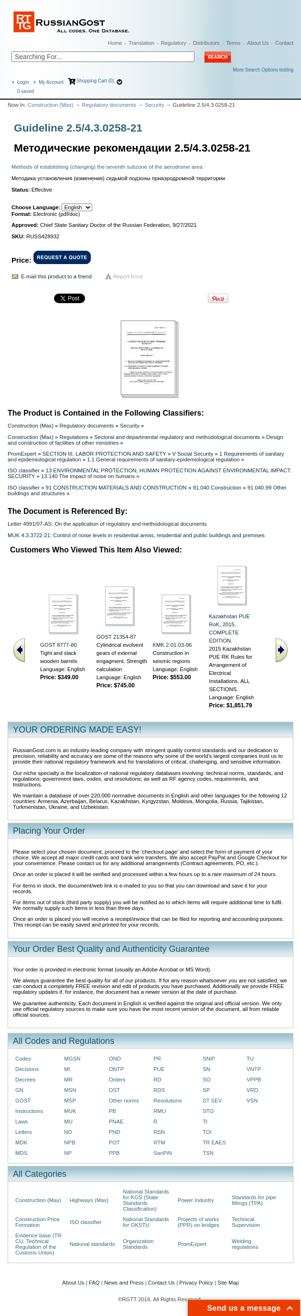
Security (154, 105)
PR (157, 1058)
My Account (51, 82)
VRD (252, 1090)
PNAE (116, 1121)
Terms (233, 43)
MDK (21, 1142)
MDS (21, 1153)
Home (115, 43)
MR (68, 1079)
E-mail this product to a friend (56, 276)
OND (115, 1058)
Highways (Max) (89, 1200)
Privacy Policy (196, 1282)
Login (23, 82)
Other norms (124, 1100)
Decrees (25, 1079)
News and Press (124, 1282)
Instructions (29, 1111)
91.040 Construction (217, 487)
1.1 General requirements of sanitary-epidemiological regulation (163, 459)
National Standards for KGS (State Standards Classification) (146, 1200)
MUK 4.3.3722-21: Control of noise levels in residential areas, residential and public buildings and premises (136, 535)
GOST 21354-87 (116, 637)
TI (205, 1121)
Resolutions (167, 1100)
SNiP (209, 1058)
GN (19, 1090)
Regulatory (173, 43)
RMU (159, 1111)
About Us (258, 43)
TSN (208, 1153)
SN (206, 1069)
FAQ (94, 1282)
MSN (70, 1090)
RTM (159, 1142)
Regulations (74, 437)
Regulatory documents (109, 105)
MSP (70, 1100)
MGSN (72, 1058)
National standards (92, 1244)
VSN (252, 1100)
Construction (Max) (51, 105)
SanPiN (162, 1153)
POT (114, 1142)
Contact (284, 43)
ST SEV (212, 1100)
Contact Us (161, 1282)
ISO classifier (24, 470)
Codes (23, 1058)
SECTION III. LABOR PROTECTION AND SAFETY (104, 454)
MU (68, 1121)
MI (67, 1069)
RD (157, 1079)
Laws (21, 1121)
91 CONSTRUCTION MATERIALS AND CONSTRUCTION (116, 487)
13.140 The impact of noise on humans (88, 476)
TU (250, 1058)
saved (25, 91)
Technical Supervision (246, 1222)
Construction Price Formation (37, 1222)
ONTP (116, 1069)
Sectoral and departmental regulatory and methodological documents (177, 437)
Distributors (206, 43)
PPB (114, 1153)
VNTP (254, 1069)
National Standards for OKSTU (146, 1222)
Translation (141, 43)
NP (68, 1153)
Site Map (228, 1282)
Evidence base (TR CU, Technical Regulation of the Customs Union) (38, 1244)
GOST (23, 1100)
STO (208, 1111)
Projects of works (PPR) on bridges (198, 1222)
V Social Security (192, 454)
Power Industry (196, 1200)
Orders (117, 1079)
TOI (207, 1132)
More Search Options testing (263, 69)
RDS (159, 1090)
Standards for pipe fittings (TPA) (254, 1200)
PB (112, 1111)
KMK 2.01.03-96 (172, 645)
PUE (158, 1069)
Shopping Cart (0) (95, 80)
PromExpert (22, 454)
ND (68, 1132)
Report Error (128, 276)
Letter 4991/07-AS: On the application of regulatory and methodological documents (107, 524)
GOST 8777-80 (58, 645)
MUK (70, 1111)
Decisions (27, 1069)
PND (114, 1132)
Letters (23, 1132)
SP (206, 1090)
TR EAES (214, 1142)
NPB (69, 1142)
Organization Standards (138, 1244)
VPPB (254, 1079)
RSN (159, 1132)
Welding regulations (245, 1244)
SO (206, 1079)
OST (114, 1090)
